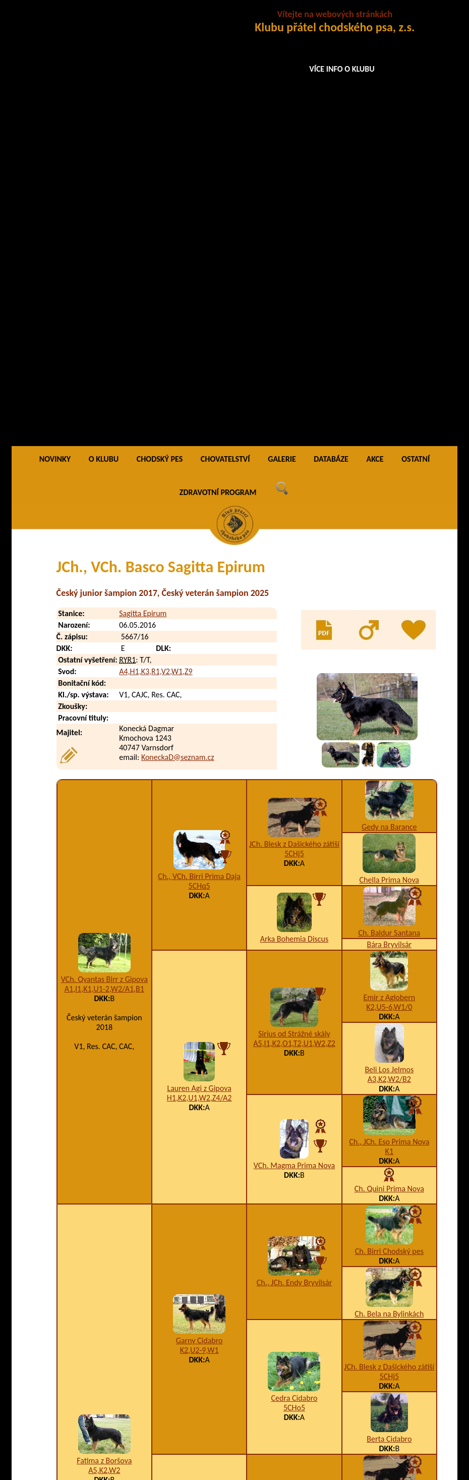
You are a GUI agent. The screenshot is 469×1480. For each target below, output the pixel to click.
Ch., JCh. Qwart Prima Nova (389, 1210)
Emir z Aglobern (389, 561)
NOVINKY (55, 22)
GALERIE (282, 22)
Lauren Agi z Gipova (199, 652)
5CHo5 (294, 971)
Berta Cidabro (389, 1003)
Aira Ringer (389, 1272)
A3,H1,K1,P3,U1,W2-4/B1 (389, 1147)
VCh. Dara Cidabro (294, 1231)
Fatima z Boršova (104, 1024)
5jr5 (294, 1241)
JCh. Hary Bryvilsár (389, 1137)
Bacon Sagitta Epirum (130, 1408)
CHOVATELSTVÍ (225, 22)
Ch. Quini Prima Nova (389, 752)
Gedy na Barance (389, 391)
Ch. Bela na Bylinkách (389, 878)
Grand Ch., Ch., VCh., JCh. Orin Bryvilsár (294, 1101)
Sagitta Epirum (142, 177)
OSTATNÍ (415, 22)
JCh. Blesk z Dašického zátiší (294, 407)
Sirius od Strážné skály (294, 597)
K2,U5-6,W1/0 (389, 571)
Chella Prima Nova (389, 444)
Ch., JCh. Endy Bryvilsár (294, 846)
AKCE (374, 22)
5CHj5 (294, 417)
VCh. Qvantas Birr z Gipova (104, 542)
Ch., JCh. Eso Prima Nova (389, 705)
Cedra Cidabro (294, 962)
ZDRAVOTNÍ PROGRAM (218, 56)
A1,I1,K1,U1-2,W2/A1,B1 (104, 552)
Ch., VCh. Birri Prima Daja (199, 440)
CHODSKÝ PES (160, 22)
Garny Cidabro (199, 904)
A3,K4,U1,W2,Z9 (294, 1116)
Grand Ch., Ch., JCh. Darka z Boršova (199, 1159)
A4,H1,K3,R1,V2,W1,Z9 (156, 235)
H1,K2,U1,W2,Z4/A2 (199, 662)
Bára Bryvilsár (389, 508)
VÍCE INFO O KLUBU (342, 69)
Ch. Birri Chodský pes (389, 815)
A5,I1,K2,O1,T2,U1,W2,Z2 (294, 607)
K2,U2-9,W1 (199, 913)
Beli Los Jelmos (389, 633)
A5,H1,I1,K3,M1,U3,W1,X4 (199, 1173)
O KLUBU (104, 22)
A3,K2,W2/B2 (389, 643)
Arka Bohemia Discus (294, 502)
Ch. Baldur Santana (389, 497)
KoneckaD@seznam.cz (177, 320)
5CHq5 (199, 449)
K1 (389, 715)
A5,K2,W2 (104, 1034)
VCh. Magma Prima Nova (294, 729)
